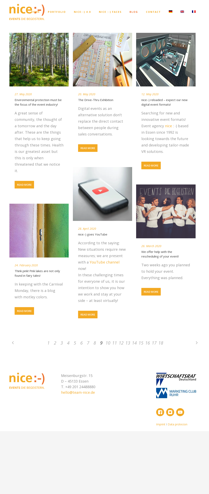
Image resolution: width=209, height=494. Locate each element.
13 (127, 343)
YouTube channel (105, 262)
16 (147, 343)
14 (134, 343)
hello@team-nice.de (78, 392)
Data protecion (177, 424)
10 (108, 343)
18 (160, 343)
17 (154, 343)
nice (169, 125)
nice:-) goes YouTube (92, 234)
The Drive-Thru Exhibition (95, 100)
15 (141, 343)
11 (114, 343)
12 (121, 343)
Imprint (161, 424)
